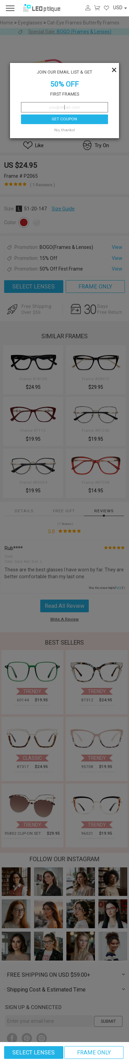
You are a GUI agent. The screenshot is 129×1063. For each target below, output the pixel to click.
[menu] (10, 8)
